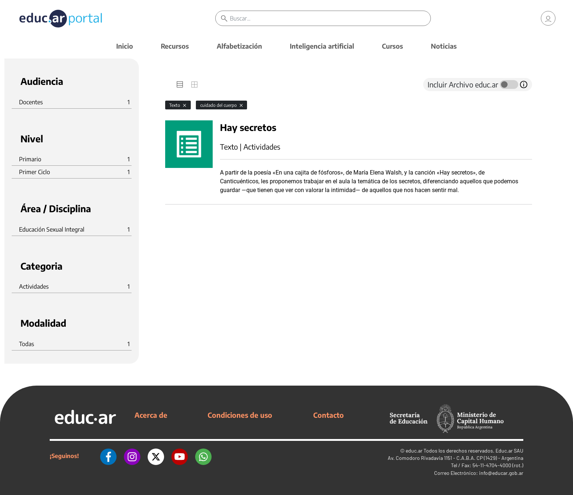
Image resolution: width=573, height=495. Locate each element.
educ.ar (414, 450)
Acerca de (150, 414)
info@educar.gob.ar (501, 473)
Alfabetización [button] (239, 46)
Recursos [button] (175, 46)
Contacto (328, 414)
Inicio (124, 46)
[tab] (179, 84)
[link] (548, 18)
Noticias (444, 46)
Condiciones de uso (240, 414)
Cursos (392, 46)
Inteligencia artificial (322, 46)
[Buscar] (330, 18)
